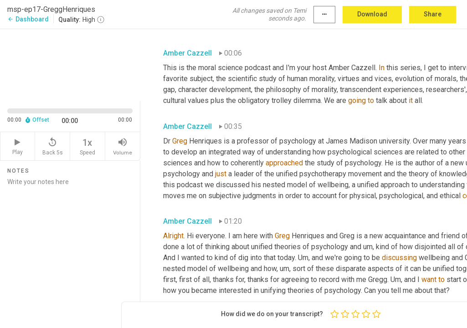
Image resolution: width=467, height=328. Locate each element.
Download (372, 14)
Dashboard (28, 19)
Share (432, 14)
